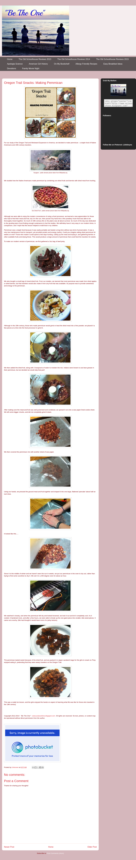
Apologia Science (15, 64)
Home (9, 59)
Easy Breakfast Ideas (112, 64)
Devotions (11, 68)
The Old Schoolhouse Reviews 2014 (73, 59)
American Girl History (38, 64)
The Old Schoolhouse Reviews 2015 (112, 59)
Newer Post (9, 847)
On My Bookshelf (61, 64)
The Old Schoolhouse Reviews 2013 (35, 59)
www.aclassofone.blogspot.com (43, 716)
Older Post (92, 847)
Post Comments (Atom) (55, 853)
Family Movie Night (30, 68)
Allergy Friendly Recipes (86, 64)
